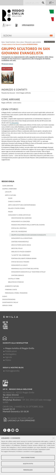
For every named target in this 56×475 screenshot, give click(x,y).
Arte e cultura (20, 42)
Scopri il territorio (10, 42)
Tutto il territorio (49, 42)
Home (3, 42)
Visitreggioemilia (12, 370)
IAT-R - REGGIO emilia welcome (17, 389)
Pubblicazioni (11, 351)
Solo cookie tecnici (28, 457)
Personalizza (28, 470)
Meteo (8, 360)
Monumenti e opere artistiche (33, 42)
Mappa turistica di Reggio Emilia (19, 348)
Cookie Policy (38, 451)
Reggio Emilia (8, 181)
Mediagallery (10, 354)
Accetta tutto (28, 463)
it (50, 2)
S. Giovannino (14, 123)
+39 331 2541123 (29, 399)
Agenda (8, 357)
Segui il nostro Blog (13, 367)
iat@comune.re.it (16, 397)
